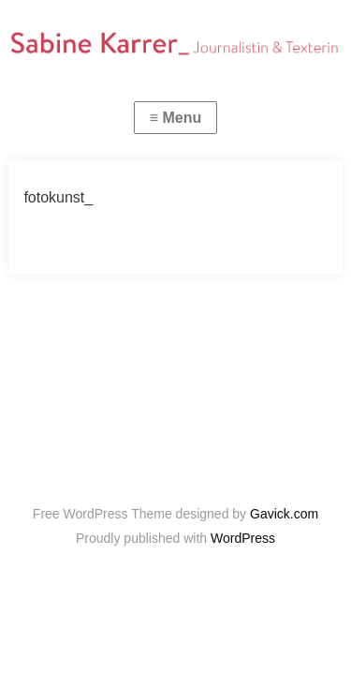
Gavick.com (284, 513)
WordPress (243, 538)
